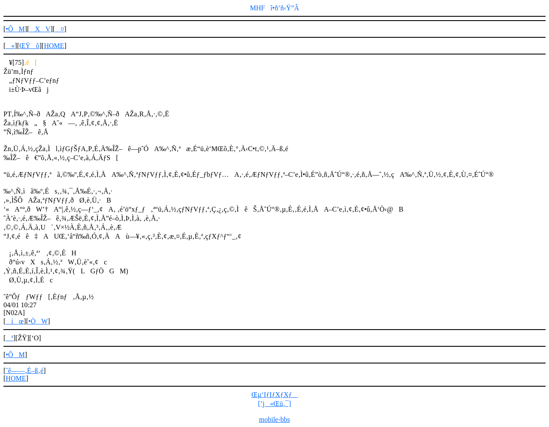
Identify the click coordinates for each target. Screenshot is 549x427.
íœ (15, 321)
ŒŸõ (29, 45)
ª (9, 338)
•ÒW (38, 321)
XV (39, 29)
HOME (54, 45)
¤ (59, 29)
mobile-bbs (274, 419)
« (10, 45)
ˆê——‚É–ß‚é (24, 370)
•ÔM (15, 29)
